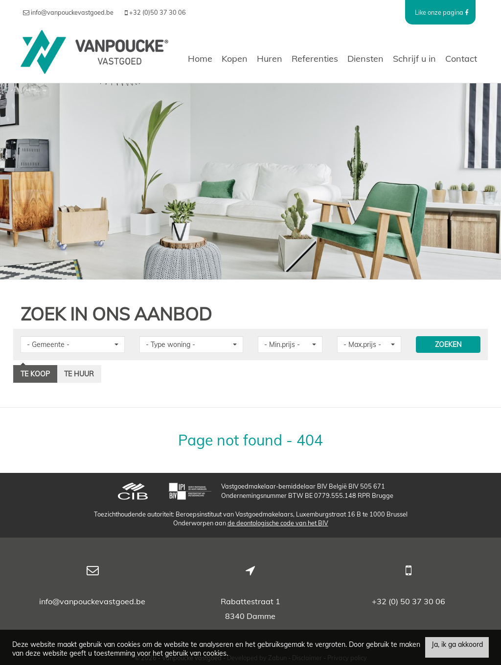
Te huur (79, 373)
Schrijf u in (414, 58)
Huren (269, 58)
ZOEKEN (448, 344)
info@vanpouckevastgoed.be (92, 601)
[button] (73, 344)
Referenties (315, 58)
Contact (461, 58)
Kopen (235, 58)
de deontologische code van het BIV (278, 523)
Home (200, 58)
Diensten (365, 58)
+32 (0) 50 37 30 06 (408, 601)
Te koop (35, 373)
